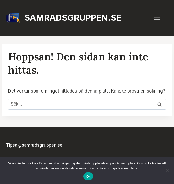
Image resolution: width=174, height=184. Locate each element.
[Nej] (167, 170)
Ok (88, 176)
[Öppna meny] (159, 18)
